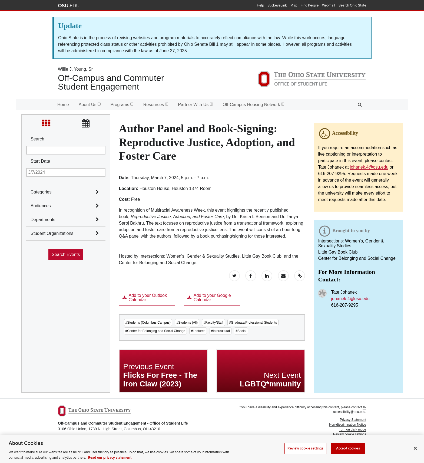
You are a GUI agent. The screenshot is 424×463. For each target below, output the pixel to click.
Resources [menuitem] (155, 104)
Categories (41, 192)
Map (293, 5)
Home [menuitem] (63, 104)
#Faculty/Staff (213, 322)
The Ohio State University (69, 6)
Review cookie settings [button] (349, 434)
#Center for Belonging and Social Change (155, 331)
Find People (310, 5)
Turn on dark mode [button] (352, 429)
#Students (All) (187, 322)
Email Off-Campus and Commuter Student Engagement (144, 450)
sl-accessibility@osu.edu (349, 409)
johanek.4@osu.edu (369, 167)
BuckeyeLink (277, 5)
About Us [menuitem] (90, 104)
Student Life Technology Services (342, 447)
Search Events (66, 254)
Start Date (40, 161)
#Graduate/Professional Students (253, 322)
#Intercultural (220, 331)
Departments (43, 219)
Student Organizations (52, 233)
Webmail (328, 5)
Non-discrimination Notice (347, 424)
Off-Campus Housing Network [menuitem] (253, 104)
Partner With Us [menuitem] (195, 104)
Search (37, 139)
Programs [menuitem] (122, 104)
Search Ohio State (352, 5)
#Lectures (198, 331)
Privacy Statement (353, 420)
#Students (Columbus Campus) (148, 322)
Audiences (41, 205)
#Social (241, 331)
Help (260, 5)
